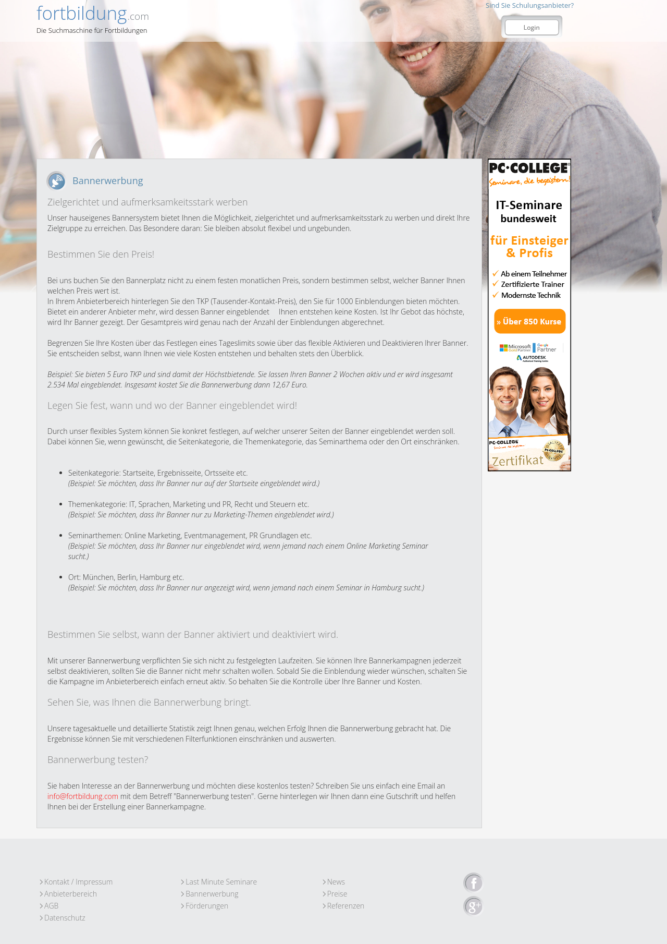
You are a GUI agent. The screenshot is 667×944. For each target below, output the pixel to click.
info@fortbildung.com (82, 796)
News (336, 882)
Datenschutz (64, 918)
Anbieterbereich (70, 894)
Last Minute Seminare (221, 882)
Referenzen (346, 906)
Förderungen (207, 906)
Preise (337, 894)
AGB (51, 906)
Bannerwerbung (212, 894)
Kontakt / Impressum (78, 882)
